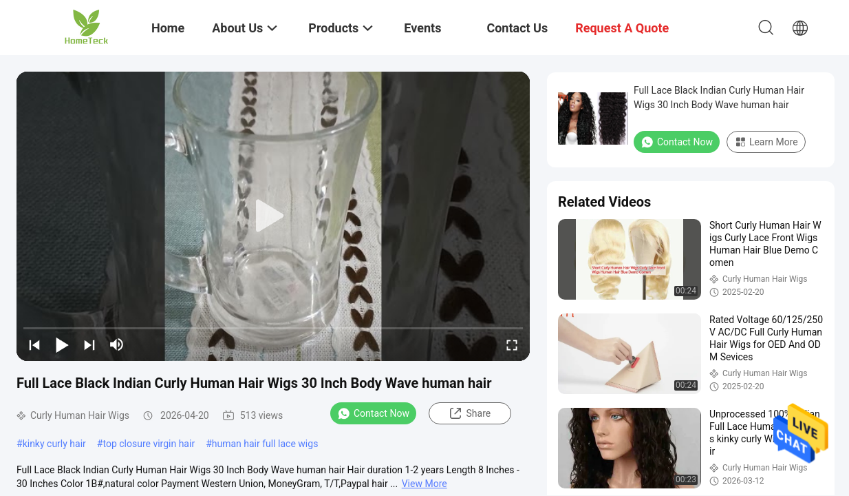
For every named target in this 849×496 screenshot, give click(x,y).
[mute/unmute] (117, 344)
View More (424, 483)
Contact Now (373, 413)
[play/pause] (62, 344)
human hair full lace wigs (265, 443)
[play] (273, 216)
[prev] (34, 344)
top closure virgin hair (149, 443)
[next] (89, 344)
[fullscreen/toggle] (512, 344)
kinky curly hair (54, 443)
